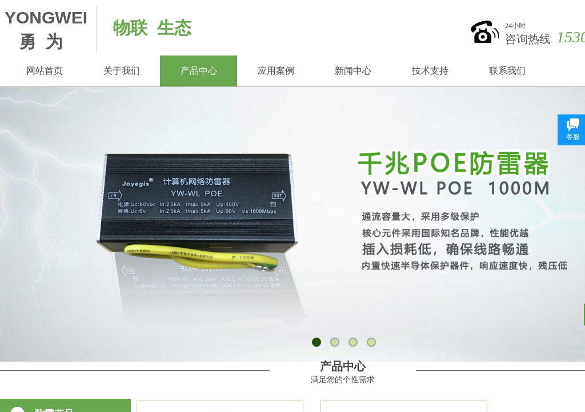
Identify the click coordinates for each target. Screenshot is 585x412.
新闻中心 (353, 71)
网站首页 (44, 71)
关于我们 (121, 71)
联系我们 (507, 71)
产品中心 (199, 71)
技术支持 (430, 71)
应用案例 (276, 71)
